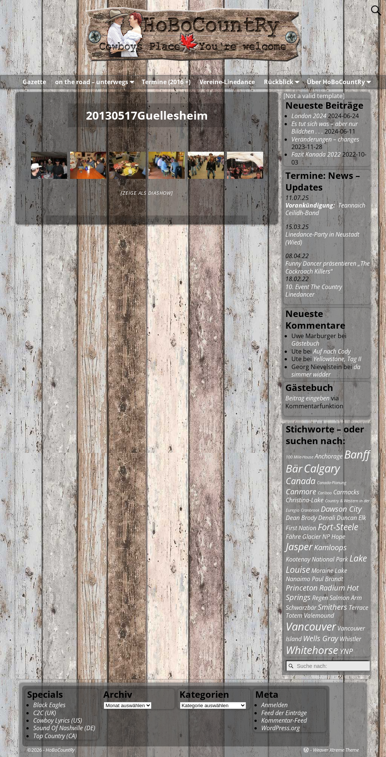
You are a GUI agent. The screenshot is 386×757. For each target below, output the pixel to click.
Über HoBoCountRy (340, 82)
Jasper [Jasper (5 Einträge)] (299, 546)
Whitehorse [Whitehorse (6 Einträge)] (312, 650)
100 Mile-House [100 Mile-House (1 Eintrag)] (299, 457)
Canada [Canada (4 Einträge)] (301, 481)
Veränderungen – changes (325, 139)
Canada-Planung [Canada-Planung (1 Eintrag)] (331, 482)
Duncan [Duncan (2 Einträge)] (347, 518)
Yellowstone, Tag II (337, 359)
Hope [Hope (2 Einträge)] (338, 536)
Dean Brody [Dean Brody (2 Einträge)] (301, 518)
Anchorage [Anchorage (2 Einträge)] (329, 456)
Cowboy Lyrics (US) (57, 720)
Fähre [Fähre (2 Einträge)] (293, 536)
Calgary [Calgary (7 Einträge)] (322, 468)
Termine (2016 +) (166, 82)
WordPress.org (280, 728)
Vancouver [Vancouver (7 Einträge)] (311, 626)
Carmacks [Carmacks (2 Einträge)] (346, 492)
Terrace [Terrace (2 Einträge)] (358, 607)
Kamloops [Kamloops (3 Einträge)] (330, 547)
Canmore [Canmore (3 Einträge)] (301, 491)
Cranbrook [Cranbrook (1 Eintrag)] (310, 510)
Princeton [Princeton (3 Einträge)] (302, 588)
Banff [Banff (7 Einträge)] (357, 454)
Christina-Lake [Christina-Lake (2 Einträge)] (304, 500)
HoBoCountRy (60, 749)
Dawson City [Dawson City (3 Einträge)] (341, 509)
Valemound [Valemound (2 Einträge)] (319, 615)
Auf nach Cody (332, 351)
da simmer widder (325, 370)
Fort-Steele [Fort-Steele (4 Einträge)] (338, 527)
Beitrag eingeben (307, 398)
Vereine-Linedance (227, 82)
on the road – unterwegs (96, 82)
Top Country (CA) (55, 736)
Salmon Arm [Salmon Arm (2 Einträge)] (345, 598)
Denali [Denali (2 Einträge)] (326, 518)
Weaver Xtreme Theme (336, 749)
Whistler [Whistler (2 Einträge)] (350, 639)
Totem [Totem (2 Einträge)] (294, 615)
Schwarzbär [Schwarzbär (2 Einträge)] (301, 607)
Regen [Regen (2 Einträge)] (320, 598)
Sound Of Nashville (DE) (64, 728)
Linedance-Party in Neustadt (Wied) (322, 238)
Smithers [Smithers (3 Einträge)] (332, 607)
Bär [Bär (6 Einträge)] (294, 468)
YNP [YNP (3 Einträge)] (346, 651)
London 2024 (308, 116)
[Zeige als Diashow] (147, 192)
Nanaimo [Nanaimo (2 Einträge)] (298, 579)
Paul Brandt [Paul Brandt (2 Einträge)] (327, 579)
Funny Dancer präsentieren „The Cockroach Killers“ (327, 267)
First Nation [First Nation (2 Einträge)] (301, 528)
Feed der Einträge (284, 713)
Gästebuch (305, 343)
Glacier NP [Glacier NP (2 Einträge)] (316, 536)
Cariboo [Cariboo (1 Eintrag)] (325, 492)
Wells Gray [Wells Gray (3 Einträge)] (320, 638)
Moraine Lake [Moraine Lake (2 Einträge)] (329, 570)
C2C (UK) (44, 713)
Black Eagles (49, 705)
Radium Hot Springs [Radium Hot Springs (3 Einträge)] (322, 593)
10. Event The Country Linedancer (313, 290)
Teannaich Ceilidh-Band (325, 209)
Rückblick (283, 82)
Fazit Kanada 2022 (316, 154)
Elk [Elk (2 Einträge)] (362, 518)
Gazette (34, 82)
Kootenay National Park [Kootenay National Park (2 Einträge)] (317, 559)
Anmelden (274, 705)
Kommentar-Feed (284, 720)
